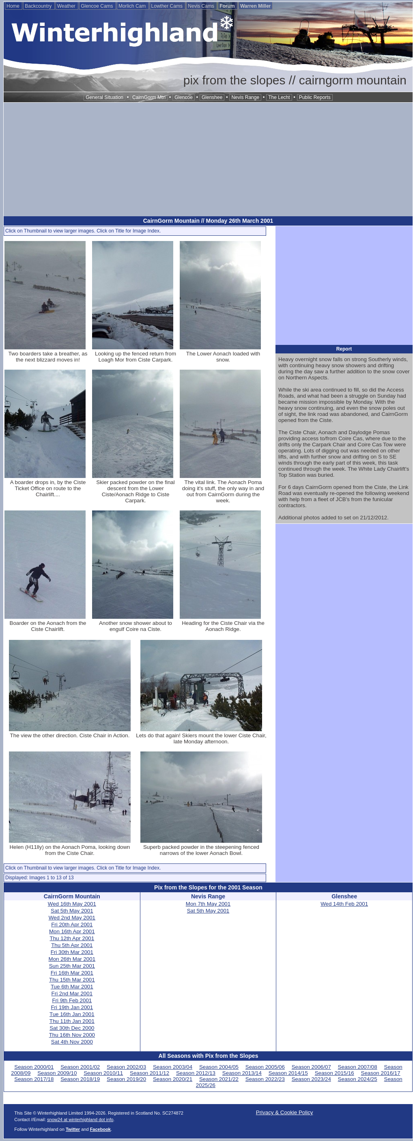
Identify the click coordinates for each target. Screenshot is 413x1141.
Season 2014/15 (288, 1073)
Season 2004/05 (219, 1067)
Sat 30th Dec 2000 (71, 1028)
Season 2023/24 (311, 1079)
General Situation (104, 97)
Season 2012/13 (195, 1073)
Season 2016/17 (380, 1073)
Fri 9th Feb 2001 (72, 1000)
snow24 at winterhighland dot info (80, 1119)
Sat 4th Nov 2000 (72, 1042)
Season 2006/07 (311, 1067)
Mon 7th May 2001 (208, 904)
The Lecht (279, 97)
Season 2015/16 (334, 1073)
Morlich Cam (132, 6)
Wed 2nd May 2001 (72, 918)
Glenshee (212, 97)
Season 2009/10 (57, 1073)
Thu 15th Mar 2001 (72, 980)
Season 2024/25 (357, 1079)
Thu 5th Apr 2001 (71, 945)
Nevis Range (245, 97)
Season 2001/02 (80, 1067)
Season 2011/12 (149, 1073)
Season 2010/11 (103, 1073)
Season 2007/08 (357, 1067)
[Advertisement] (208, 159)
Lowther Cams (167, 6)
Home (13, 6)
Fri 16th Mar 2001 (72, 973)
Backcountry (39, 6)
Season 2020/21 (172, 1079)
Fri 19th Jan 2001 (72, 1007)
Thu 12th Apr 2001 (71, 938)
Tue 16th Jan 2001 (72, 1014)
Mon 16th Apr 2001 (72, 931)
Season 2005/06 (265, 1067)
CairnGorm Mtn (149, 97)
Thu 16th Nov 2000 (72, 1035)
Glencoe (183, 97)
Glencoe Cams (97, 6)
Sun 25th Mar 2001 (72, 966)
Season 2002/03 (126, 1067)
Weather (67, 6)
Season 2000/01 (34, 1067)
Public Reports (315, 97)
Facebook (100, 1129)
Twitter (73, 1129)
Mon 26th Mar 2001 (72, 959)
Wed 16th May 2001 (72, 904)
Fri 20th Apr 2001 (71, 924)
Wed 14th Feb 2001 (344, 904)
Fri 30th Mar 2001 (72, 952)
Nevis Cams (201, 6)
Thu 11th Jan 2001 (72, 1021)
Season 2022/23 (265, 1079)
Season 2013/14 (242, 1073)
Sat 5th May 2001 (72, 911)
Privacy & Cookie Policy (284, 1112)
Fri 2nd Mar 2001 (72, 993)
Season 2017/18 (34, 1079)
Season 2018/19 (80, 1079)
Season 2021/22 (219, 1079)
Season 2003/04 (172, 1067)
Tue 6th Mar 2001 (72, 987)
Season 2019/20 (126, 1079)
